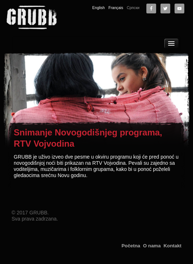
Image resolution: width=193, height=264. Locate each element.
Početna (130, 245)
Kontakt (172, 245)
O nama (152, 245)
